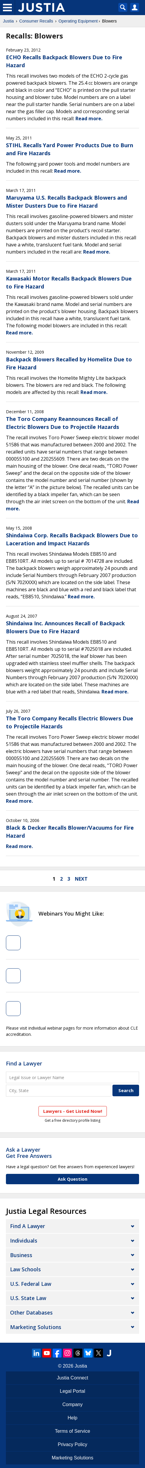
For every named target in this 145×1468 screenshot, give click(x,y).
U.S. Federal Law (30, 1283)
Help (73, 1417)
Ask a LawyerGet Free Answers (29, 1153)
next (81, 879)
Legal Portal (72, 1391)
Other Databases (31, 1312)
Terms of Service (72, 1431)
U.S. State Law (28, 1298)
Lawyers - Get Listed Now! (72, 1111)
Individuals (23, 1240)
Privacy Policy (72, 1444)
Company (72, 1404)
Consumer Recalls (36, 21)
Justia (8, 21)
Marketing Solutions (35, 1327)
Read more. (88, 118)
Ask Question (72, 1179)
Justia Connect (72, 1377)
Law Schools (25, 1269)
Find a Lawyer (24, 1063)
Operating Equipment (78, 21)
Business (21, 1255)
